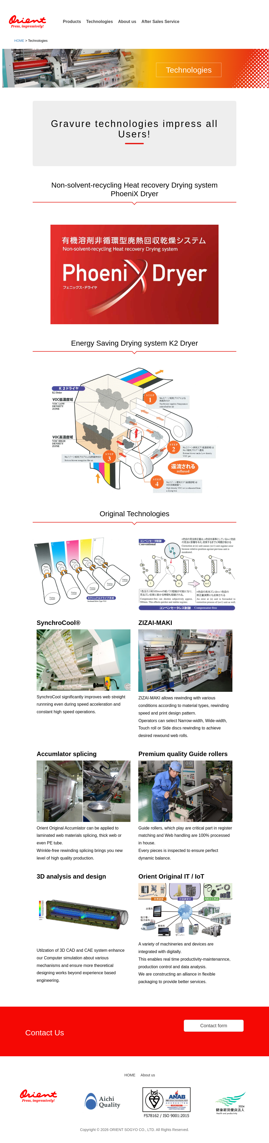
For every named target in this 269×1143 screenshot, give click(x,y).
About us (127, 21)
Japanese (257, 5)
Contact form (213, 1025)
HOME (129, 1075)
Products (72, 21)
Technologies (99, 21)
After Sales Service (160, 21)
